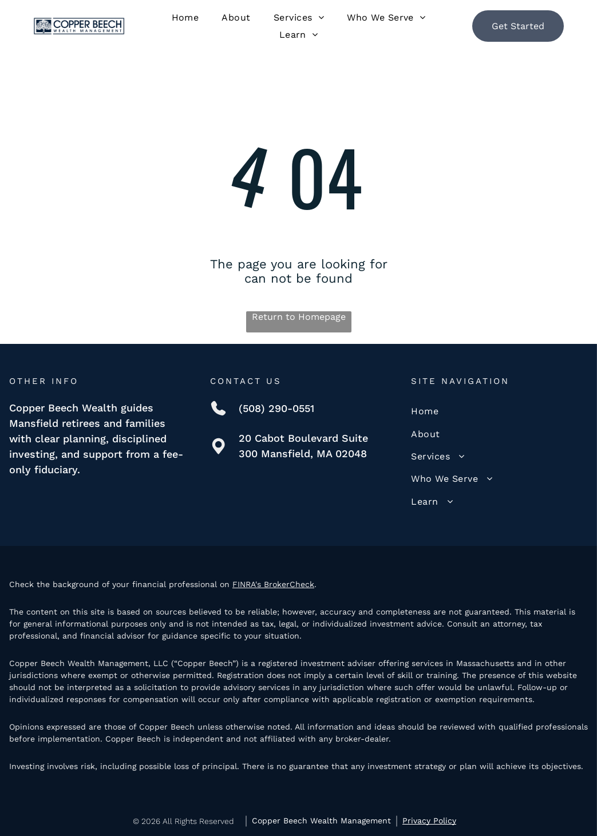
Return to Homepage (299, 316)
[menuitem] (185, 17)
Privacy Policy (429, 820)
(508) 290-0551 (276, 408)
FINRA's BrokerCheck (273, 584)
